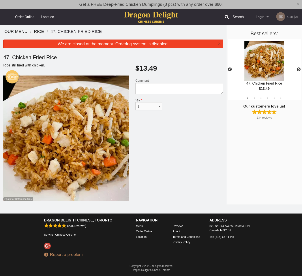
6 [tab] (281, 98)
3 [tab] (261, 98)
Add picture (12, 76)
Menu (139, 226)
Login (260, 17)
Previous (230, 69)
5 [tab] (274, 98)
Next (298, 69)
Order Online (24, 17)
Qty (148, 104)
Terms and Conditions (186, 236)
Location (47, 17)
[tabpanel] (264, 69)
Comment (179, 86)
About (176, 231)
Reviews (178, 226)
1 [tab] (248, 98)
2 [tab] (254, 98)
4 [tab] (267, 98)
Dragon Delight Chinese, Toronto (78, 220)
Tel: (222, 236)
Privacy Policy (181, 242)
